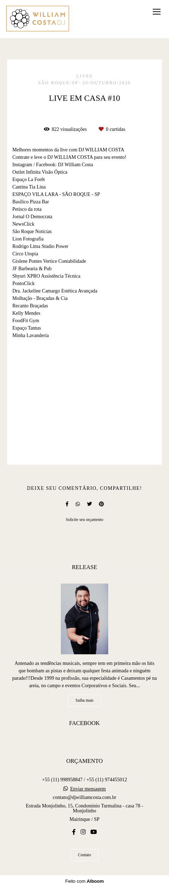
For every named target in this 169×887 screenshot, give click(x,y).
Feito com (84, 881)
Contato (84, 855)
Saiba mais (85, 700)
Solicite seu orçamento (84, 519)
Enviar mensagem (88, 789)
